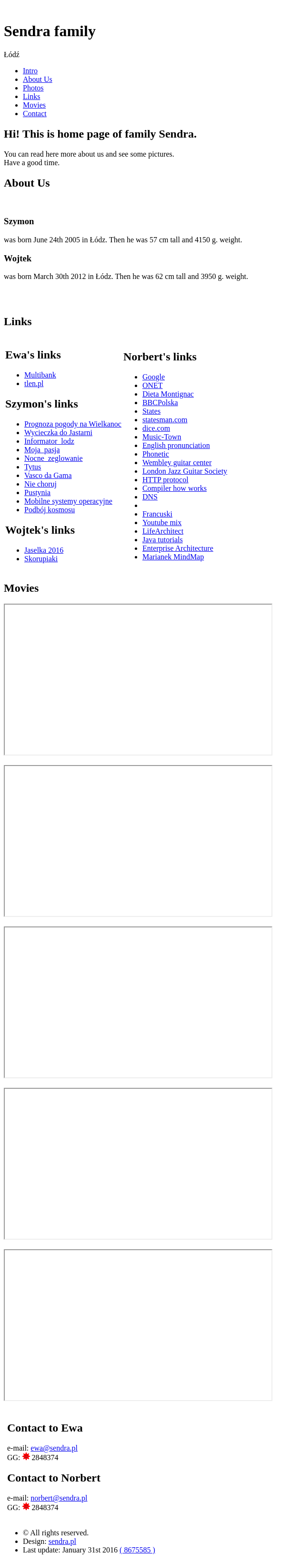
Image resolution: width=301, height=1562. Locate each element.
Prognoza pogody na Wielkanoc (72, 424)
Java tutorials (162, 540)
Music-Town (161, 437)
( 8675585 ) (137, 1550)
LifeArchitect (162, 531)
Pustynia (37, 492)
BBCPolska (160, 402)
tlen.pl (33, 383)
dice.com (156, 428)
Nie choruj (40, 484)
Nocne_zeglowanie (53, 458)
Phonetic (155, 454)
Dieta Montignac (168, 394)
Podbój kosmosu (49, 510)
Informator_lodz (49, 441)
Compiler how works (174, 488)
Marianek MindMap (173, 557)
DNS (150, 497)
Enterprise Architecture (177, 548)
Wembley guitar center (176, 462)
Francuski (157, 514)
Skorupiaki (41, 559)
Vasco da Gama (48, 475)
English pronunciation (176, 445)
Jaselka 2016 (43, 550)
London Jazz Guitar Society (184, 471)
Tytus (32, 467)
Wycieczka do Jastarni (58, 432)
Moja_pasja (42, 450)
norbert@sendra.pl (58, 1498)
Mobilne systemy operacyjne (68, 501)
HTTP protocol (165, 480)
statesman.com (165, 420)
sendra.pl (62, 1541)
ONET (152, 385)
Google (153, 377)
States (151, 411)
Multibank (40, 375)
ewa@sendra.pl (54, 1448)
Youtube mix (161, 522)
